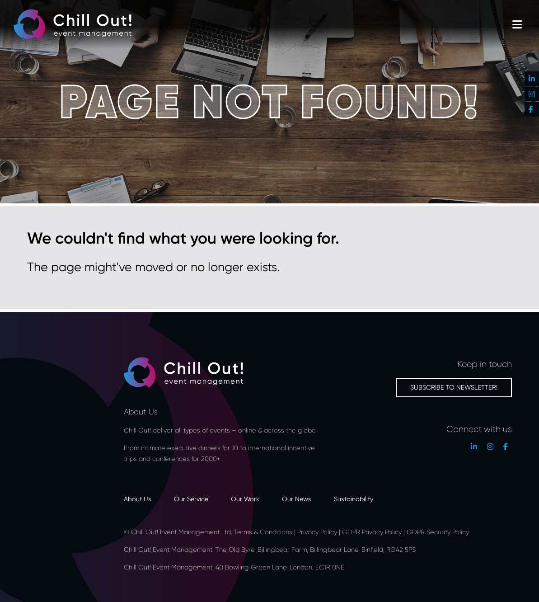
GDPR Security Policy (438, 532)
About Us (137, 499)
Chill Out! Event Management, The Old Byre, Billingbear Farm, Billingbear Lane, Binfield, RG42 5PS (270, 549)
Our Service (191, 499)
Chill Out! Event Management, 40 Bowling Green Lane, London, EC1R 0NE (235, 567)
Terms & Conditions (263, 532)
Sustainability (353, 499)
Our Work (245, 499)
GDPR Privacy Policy (372, 532)
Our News (296, 499)
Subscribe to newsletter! (453, 387)
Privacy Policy (317, 532)
